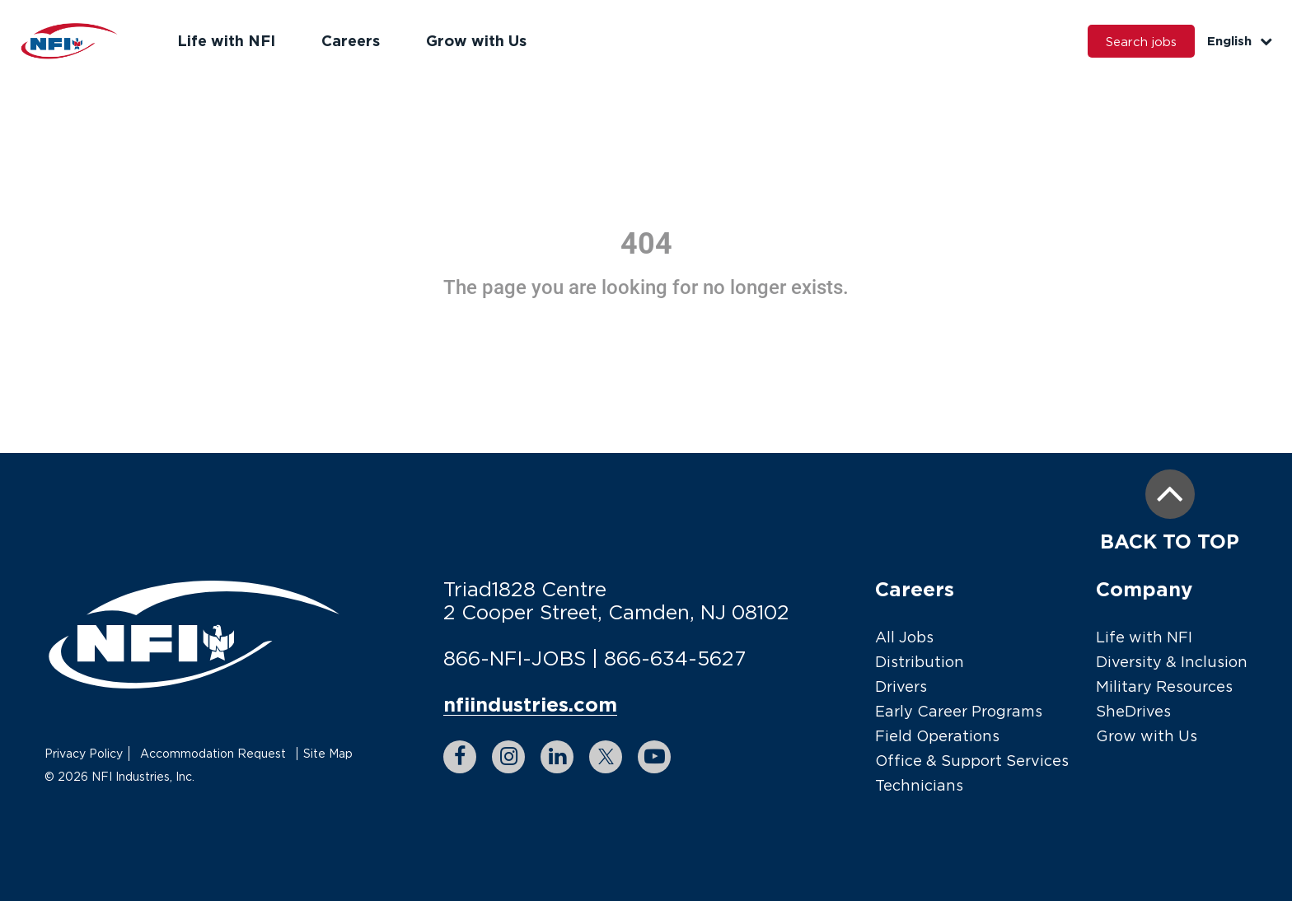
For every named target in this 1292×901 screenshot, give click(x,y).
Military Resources (1164, 686)
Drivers (901, 686)
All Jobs (904, 637)
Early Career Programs (958, 711)
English (1239, 41)
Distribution (919, 662)
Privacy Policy (83, 753)
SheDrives (1133, 711)
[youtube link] (654, 756)
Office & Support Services (972, 760)
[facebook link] (459, 756)
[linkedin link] (557, 756)
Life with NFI (226, 40)
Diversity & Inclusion (1172, 662)
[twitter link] (605, 756)
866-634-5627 (675, 658)
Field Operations (937, 736)
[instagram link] (508, 756)
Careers (350, 40)
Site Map (328, 753)
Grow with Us (476, 40)
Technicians (919, 785)
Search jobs (1141, 41)
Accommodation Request (213, 753)
